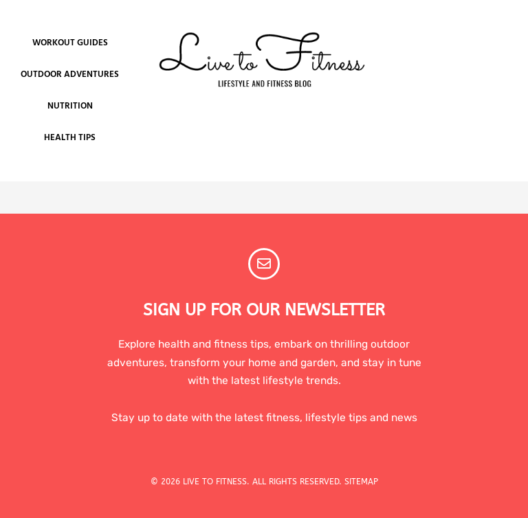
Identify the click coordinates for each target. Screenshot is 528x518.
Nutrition (70, 106)
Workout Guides (70, 43)
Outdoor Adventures (70, 74)
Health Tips (70, 138)
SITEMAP (361, 481)
